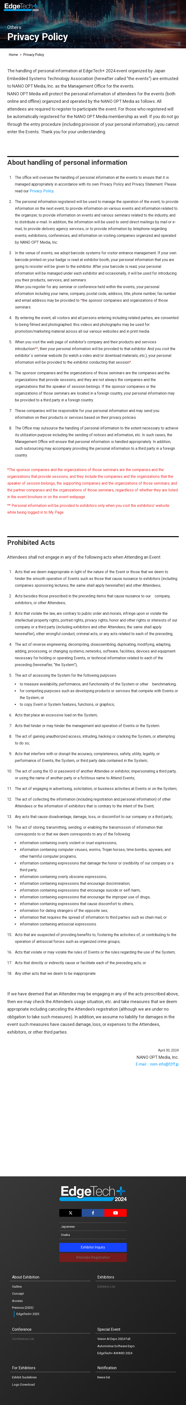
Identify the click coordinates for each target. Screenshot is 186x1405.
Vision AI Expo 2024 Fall (113, 1339)
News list (103, 1377)
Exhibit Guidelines (24, 1377)
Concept (18, 1293)
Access (17, 1301)
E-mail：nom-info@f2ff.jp (157, 1064)
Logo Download (23, 1384)
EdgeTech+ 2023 (27, 1314)
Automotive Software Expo (116, 1346)
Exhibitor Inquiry (93, 1247)
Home (13, 55)
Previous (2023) (22, 1307)
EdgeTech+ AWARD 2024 (114, 1353)
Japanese (68, 1226)
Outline (17, 1286)
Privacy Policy (33, 55)
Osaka (65, 1235)
